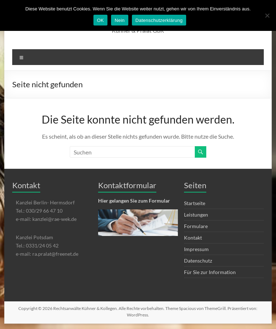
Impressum (196, 249)
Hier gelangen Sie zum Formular (134, 201)
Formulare (196, 226)
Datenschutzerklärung (159, 20)
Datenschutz (198, 261)
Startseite (194, 203)
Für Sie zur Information (210, 272)
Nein (120, 20)
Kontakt (193, 238)
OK (100, 20)
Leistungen (196, 215)
